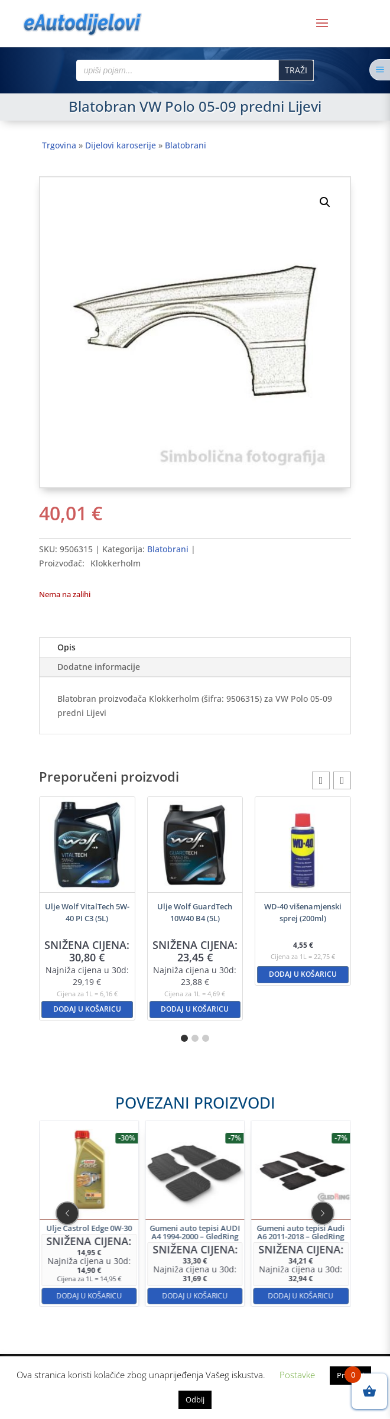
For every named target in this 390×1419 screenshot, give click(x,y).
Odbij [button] (195, 1399)
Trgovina (59, 145)
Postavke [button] (297, 1375)
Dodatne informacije (98, 666)
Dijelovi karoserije (120, 145)
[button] (325, 202)
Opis (66, 647)
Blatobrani (185, 145)
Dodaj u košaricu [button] (87, 1009)
